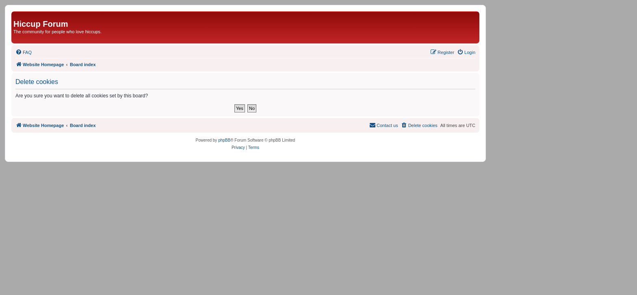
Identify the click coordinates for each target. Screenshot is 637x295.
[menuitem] (23, 52)
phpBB (224, 140)
